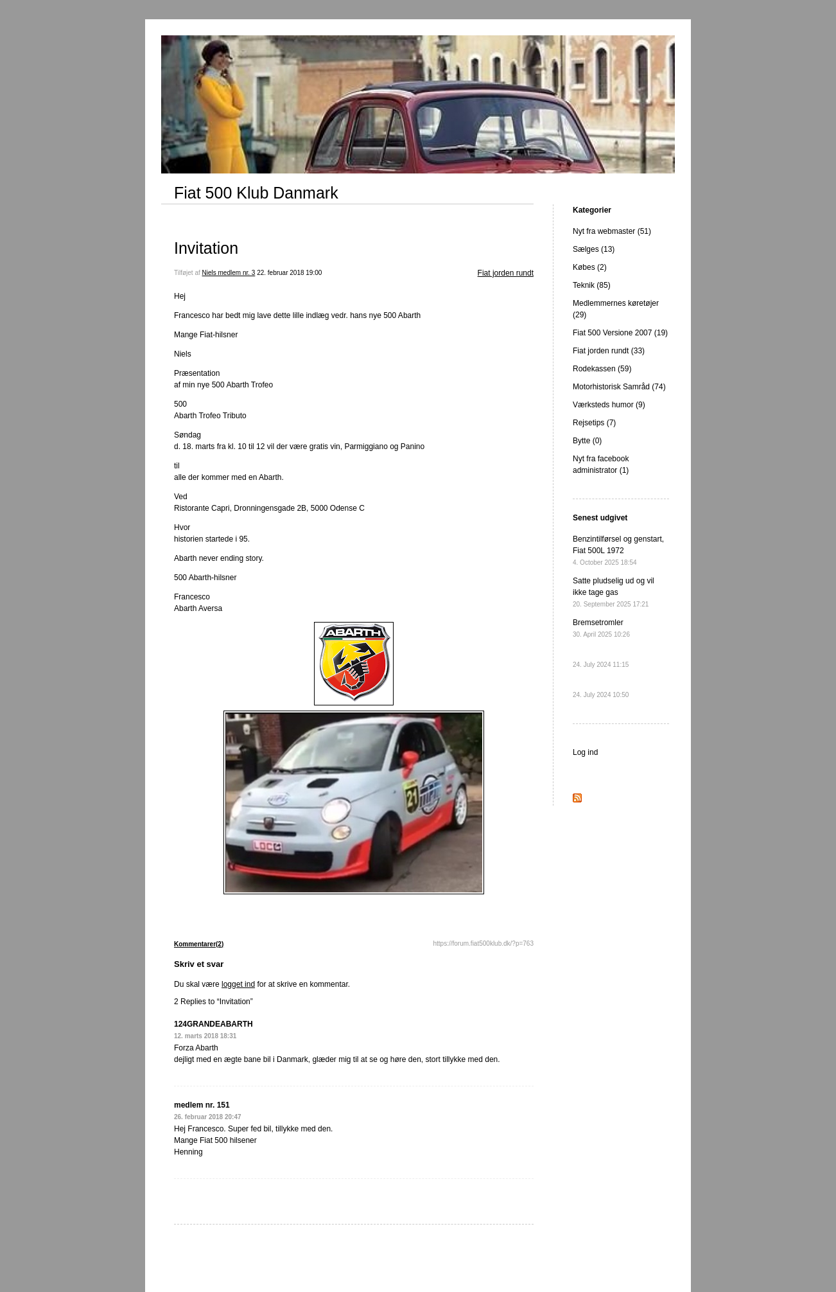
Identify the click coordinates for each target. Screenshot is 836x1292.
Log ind (585, 752)
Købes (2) (590, 267)
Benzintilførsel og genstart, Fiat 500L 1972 (618, 550)
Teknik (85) (592, 285)
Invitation (206, 248)
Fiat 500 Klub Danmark (256, 193)
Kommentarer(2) (198, 944)
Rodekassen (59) (602, 368)
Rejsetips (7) (594, 422)
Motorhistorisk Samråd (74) (619, 386)
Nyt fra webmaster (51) (612, 231)
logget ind (238, 984)
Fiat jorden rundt (506, 273)
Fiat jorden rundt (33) (609, 350)
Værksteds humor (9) (609, 404)
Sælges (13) (593, 249)
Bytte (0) (587, 440)
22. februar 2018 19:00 (289, 272)
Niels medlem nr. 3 (229, 272)
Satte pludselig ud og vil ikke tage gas (613, 592)
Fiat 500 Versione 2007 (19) (620, 332)
